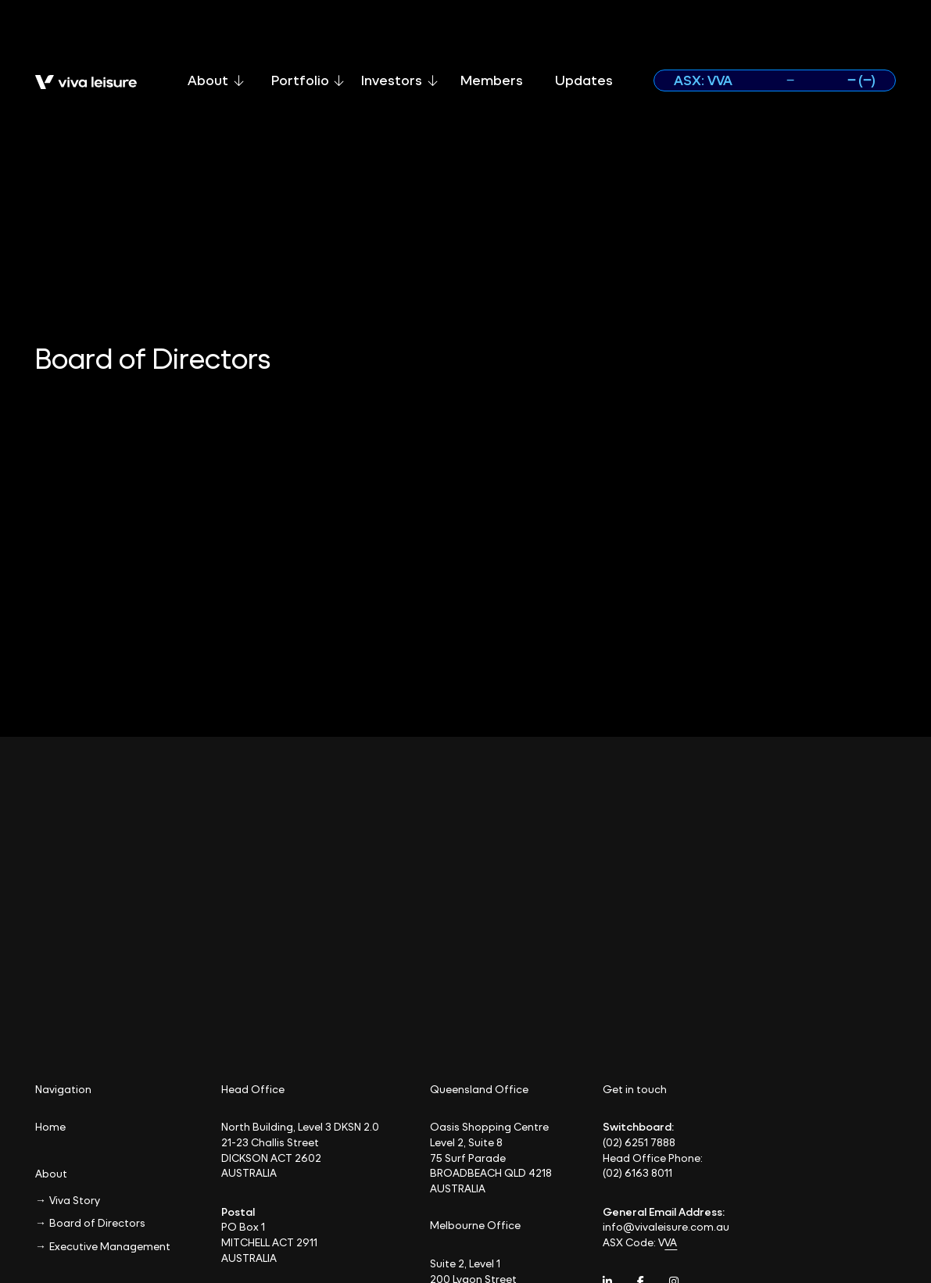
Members (491, 80)
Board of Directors (97, 1222)
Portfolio (308, 80)
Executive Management (109, 1246)
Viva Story (74, 1199)
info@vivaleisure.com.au (666, 1226)
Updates (584, 80)
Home (50, 1126)
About (216, 80)
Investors (399, 80)
